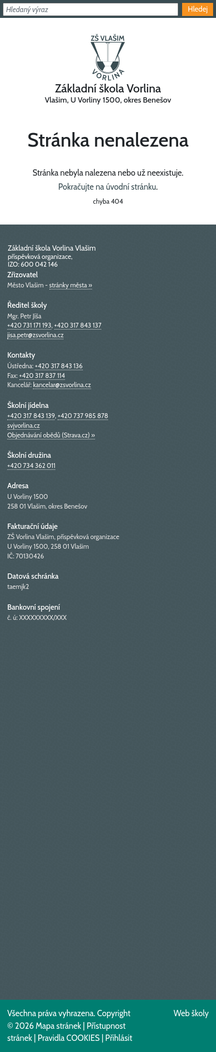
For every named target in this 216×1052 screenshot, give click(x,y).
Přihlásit (118, 1038)
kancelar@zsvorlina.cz (62, 385)
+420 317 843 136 (58, 366)
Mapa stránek (58, 1026)
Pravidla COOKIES (69, 1038)
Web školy (191, 1013)
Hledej (198, 9)
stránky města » (71, 285)
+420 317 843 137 (78, 325)
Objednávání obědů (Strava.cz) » (51, 435)
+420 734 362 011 (31, 465)
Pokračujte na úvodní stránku (107, 187)
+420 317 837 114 (42, 375)
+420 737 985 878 (83, 416)
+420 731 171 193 (29, 325)
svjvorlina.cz (23, 425)
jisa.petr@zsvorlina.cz (35, 335)
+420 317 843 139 (31, 416)
